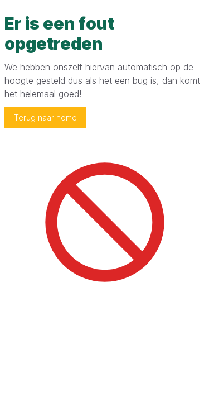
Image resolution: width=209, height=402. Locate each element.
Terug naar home (45, 117)
